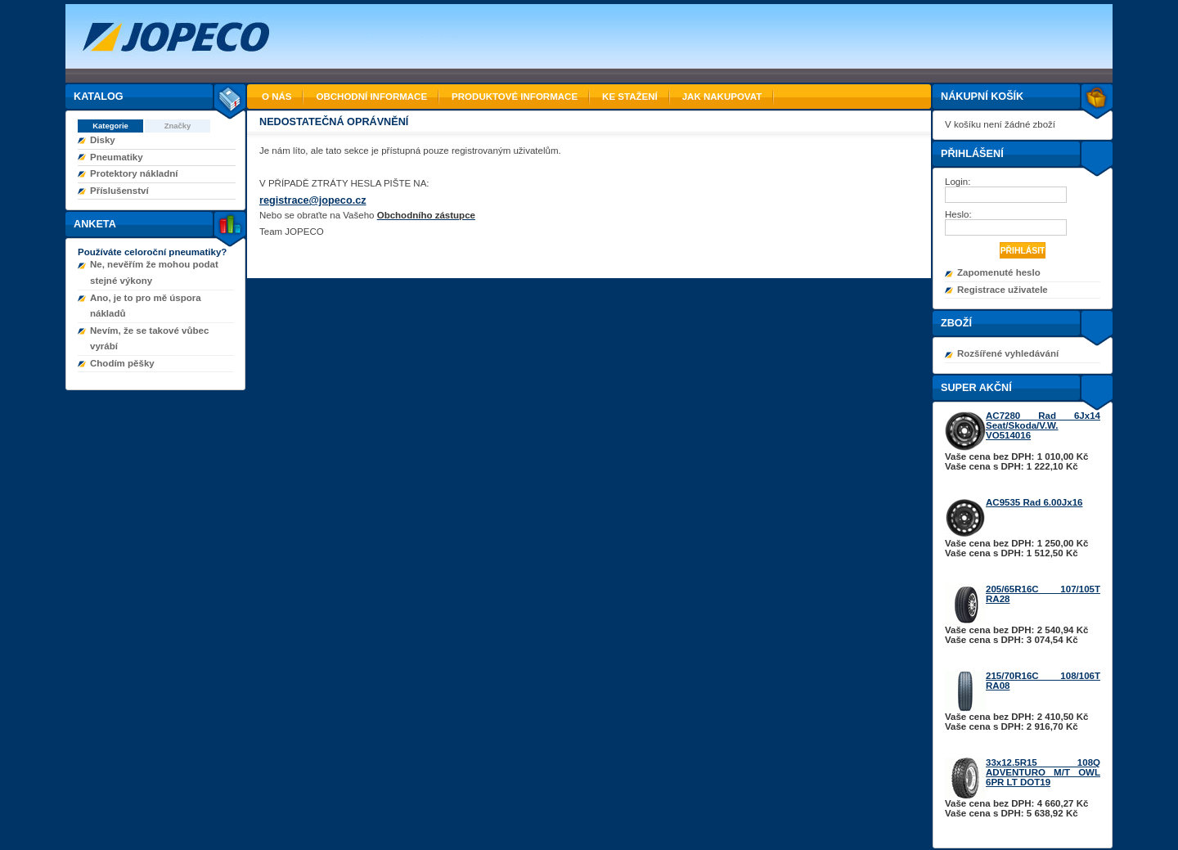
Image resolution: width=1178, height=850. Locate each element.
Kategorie (110, 125)
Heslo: (959, 214)
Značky (177, 125)
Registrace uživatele (1002, 290)
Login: (959, 182)
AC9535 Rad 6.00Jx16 (1034, 502)
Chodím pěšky (122, 363)
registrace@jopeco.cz (312, 200)
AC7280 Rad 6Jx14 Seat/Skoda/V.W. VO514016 (1043, 425)
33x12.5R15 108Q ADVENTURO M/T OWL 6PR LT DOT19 (1043, 772)
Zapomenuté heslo (999, 272)
